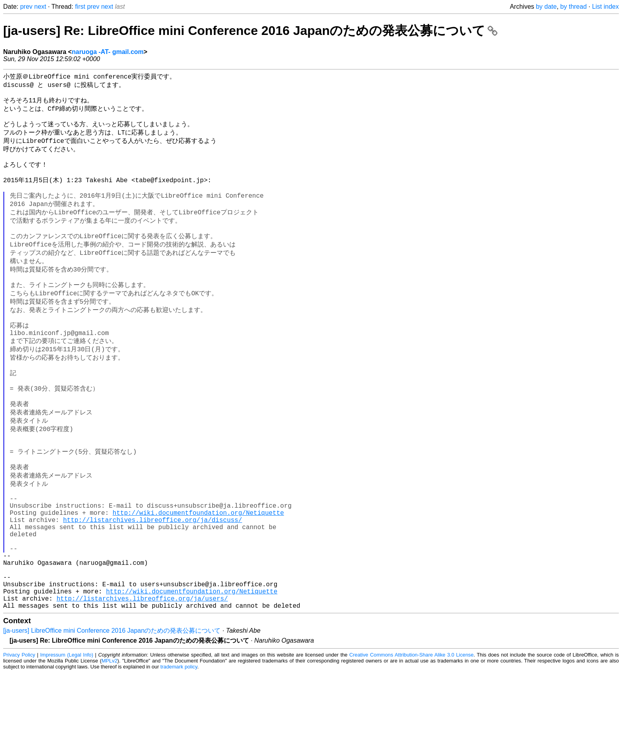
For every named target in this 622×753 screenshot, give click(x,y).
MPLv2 (109, 741)
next (40, 6)
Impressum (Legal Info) (66, 735)
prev (26, 6)
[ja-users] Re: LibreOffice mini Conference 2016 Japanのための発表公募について (250, 30)
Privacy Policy (19, 735)
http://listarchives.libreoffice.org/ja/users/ (142, 676)
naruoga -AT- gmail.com (108, 51)
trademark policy (178, 747)
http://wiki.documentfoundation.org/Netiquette (198, 572)
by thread (573, 6)
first (80, 6)
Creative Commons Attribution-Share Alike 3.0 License (411, 735)
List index (605, 6)
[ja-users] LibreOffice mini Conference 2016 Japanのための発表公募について (112, 710)
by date (546, 6)
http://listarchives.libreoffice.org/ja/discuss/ (152, 580)
